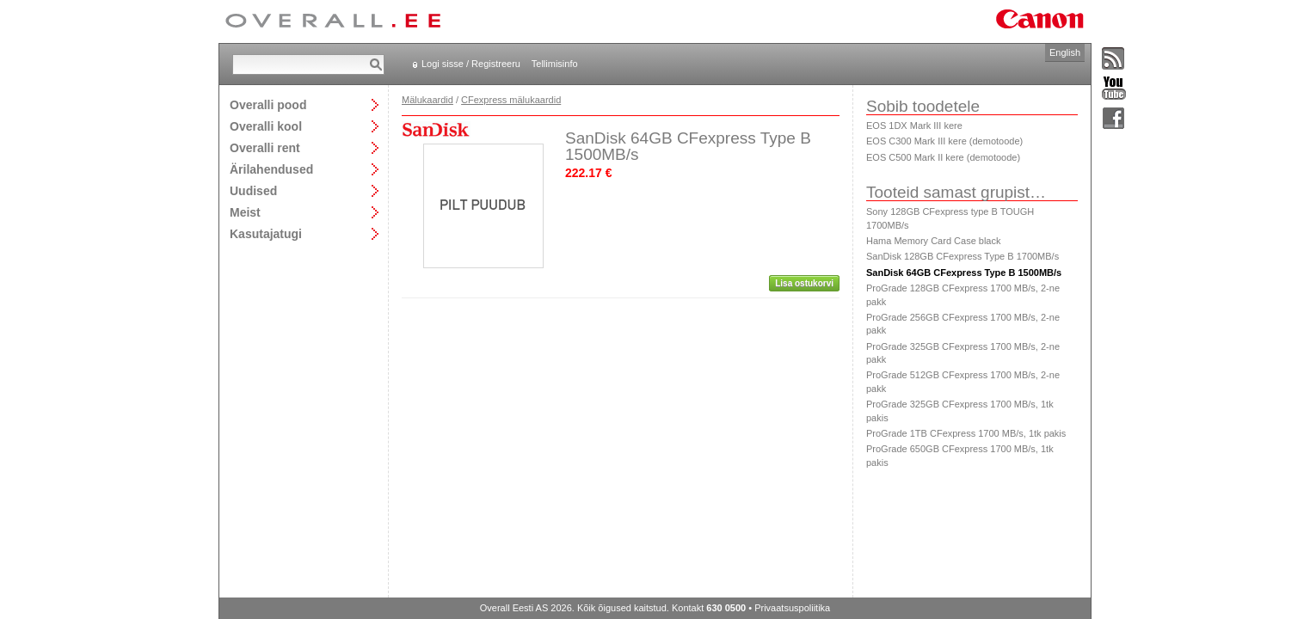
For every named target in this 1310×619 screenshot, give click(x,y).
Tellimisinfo (555, 63)
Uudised (253, 190)
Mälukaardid (427, 100)
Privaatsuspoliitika (792, 608)
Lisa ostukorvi (804, 283)
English (1064, 52)
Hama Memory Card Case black (933, 241)
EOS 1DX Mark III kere (914, 125)
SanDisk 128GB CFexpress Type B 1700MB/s (962, 256)
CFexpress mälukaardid (511, 100)
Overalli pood (268, 104)
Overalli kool (266, 126)
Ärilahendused (271, 168)
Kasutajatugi (266, 233)
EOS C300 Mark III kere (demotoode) (944, 141)
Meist (245, 211)
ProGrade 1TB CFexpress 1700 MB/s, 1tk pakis (966, 433)
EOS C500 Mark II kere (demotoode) (943, 157)
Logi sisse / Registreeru (470, 63)
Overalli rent (265, 147)
